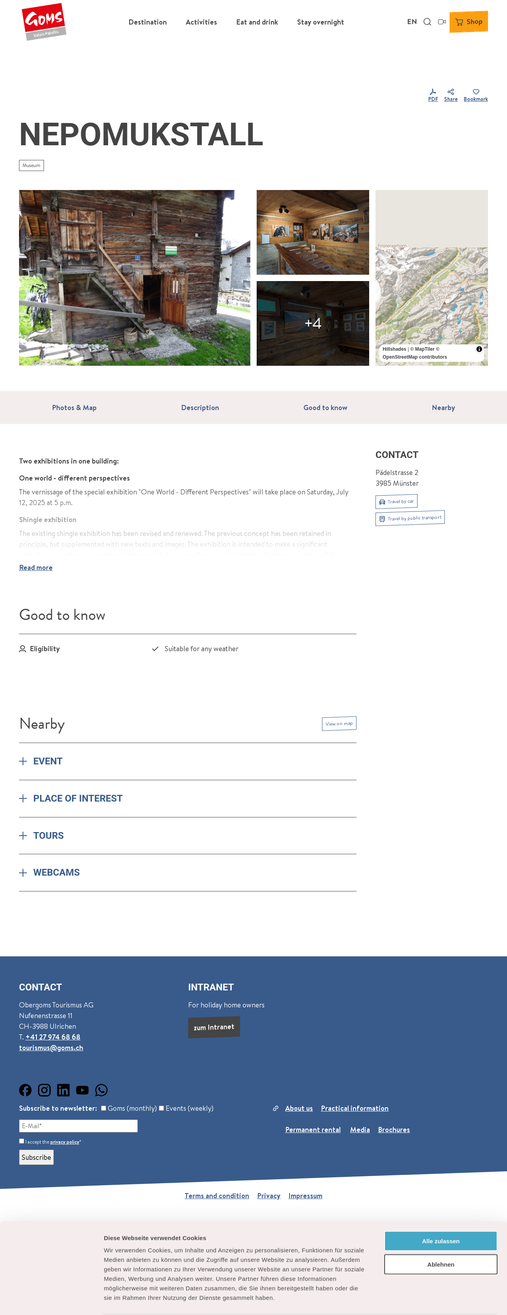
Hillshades (394, 349)
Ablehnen (440, 1234)
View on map (339, 723)
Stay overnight (320, 22)
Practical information (355, 1108)
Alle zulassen (440, 1210)
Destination (147, 22)
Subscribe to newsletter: (58, 1108)
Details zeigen (421, 1299)
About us (299, 1108)
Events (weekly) (186, 1108)
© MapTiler (422, 349)
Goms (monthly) (129, 1108)
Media (360, 1129)
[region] (431, 278)
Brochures (394, 1129)
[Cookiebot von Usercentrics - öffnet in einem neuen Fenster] (51, 1299)
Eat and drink (257, 22)
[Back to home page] (44, 22)
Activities (201, 22)
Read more (36, 567)
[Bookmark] (476, 96)
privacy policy (64, 1141)
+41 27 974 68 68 (52, 1036)
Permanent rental (313, 1129)
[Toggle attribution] (479, 349)
